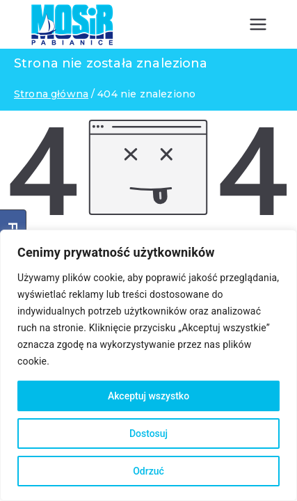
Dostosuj (148, 433)
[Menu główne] (258, 24)
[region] (148, 365)
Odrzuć (148, 471)
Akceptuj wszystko (148, 395)
